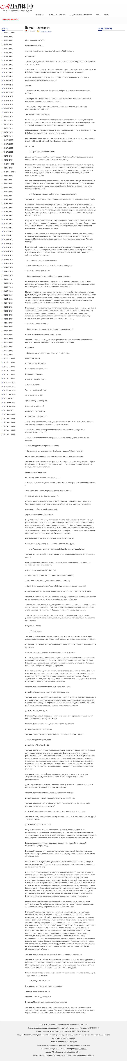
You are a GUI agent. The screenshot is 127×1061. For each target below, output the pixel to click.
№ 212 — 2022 (9, 390)
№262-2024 (8, 188)
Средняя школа (45, 31)
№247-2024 (8, 247)
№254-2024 (8, 220)
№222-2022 (8, 351)
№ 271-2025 (8, 148)
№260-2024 (8, 196)
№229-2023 (8, 327)
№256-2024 (8, 212)
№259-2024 (8, 200)
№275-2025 (8, 136)
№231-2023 (8, 315)
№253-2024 (8, 224)
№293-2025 (8, 65)
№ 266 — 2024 (9, 172)
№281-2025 (8, 112)
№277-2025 (8, 128)
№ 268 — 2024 (9, 164)
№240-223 (7, 279)
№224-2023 (8, 343)
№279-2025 (8, 120)
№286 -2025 (8, 92)
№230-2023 (8, 319)
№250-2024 (8, 235)
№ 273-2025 (8, 144)
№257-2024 (8, 208)
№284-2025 (8, 100)
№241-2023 (8, 271)
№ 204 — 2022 (9, 418)
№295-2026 (8, 57)
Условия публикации (57, 14)
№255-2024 (8, 216)
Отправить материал (10, 19)
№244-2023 (8, 259)
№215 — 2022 (9, 378)
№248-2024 (8, 243)
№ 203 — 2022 (9, 422)
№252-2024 (8, 227)
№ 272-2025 (8, 152)
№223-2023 (8, 347)
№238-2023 (8, 287)
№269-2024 (8, 160)
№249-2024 (8, 239)
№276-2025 (8, 132)
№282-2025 (8, 108)
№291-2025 (8, 73)
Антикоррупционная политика (78, 1045)
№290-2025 (8, 76)
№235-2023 (8, 299)
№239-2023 (8, 283)
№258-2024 (8, 204)
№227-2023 (8, 323)
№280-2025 (8, 116)
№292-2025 (8, 69)
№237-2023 (8, 291)
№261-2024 (8, 192)
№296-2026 (8, 53)
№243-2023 (8, 263)
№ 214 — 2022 (9, 382)
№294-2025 (8, 61)
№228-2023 (8, 331)
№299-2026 (8, 41)
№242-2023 (8, 267)
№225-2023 (8, 339)
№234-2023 (8, 303)
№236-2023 (8, 295)
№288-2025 (8, 84)
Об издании (40, 14)
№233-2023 (8, 307)
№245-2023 (8, 255)
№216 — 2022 (9, 375)
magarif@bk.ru (80, 1049)
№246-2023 (8, 251)
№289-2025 (8, 80)
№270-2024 (8, 156)
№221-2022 (8, 355)
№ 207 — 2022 (9, 406)
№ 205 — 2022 (9, 414)
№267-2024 (8, 168)
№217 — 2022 (9, 367)
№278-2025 (8, 124)
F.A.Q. (98, 14)
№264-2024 (8, 180)
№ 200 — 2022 (9, 430)
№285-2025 (8, 96)
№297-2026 (8, 49)
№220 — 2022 (9, 359)
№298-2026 (8, 45)
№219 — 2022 (9, 363)
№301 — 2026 (9, 33)
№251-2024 (8, 231)
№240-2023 (8, 275)
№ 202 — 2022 (9, 426)
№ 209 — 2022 (9, 402)
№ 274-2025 (8, 140)
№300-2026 (8, 37)
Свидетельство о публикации (81, 14)
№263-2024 (8, 184)
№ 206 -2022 (8, 410)
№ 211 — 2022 (9, 394)
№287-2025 (8, 88)
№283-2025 (8, 104)
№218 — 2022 (9, 371)
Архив (106, 14)
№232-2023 (8, 311)
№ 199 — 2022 (9, 434)
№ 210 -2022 (8, 398)
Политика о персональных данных (51, 1045)
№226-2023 (8, 335)
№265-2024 (8, 176)
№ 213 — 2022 (9, 386)
